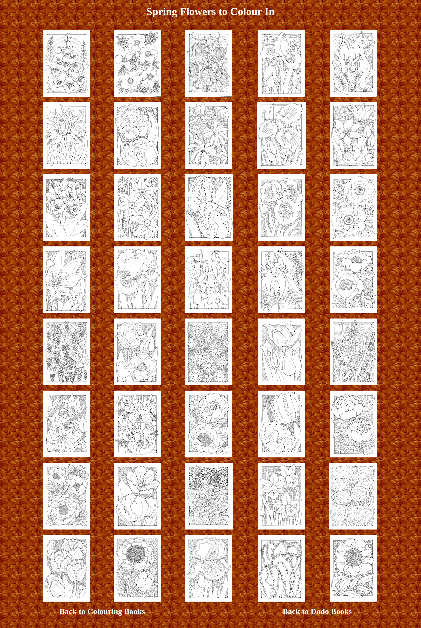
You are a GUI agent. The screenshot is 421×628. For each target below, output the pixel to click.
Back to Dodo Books (317, 611)
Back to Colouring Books (102, 611)
